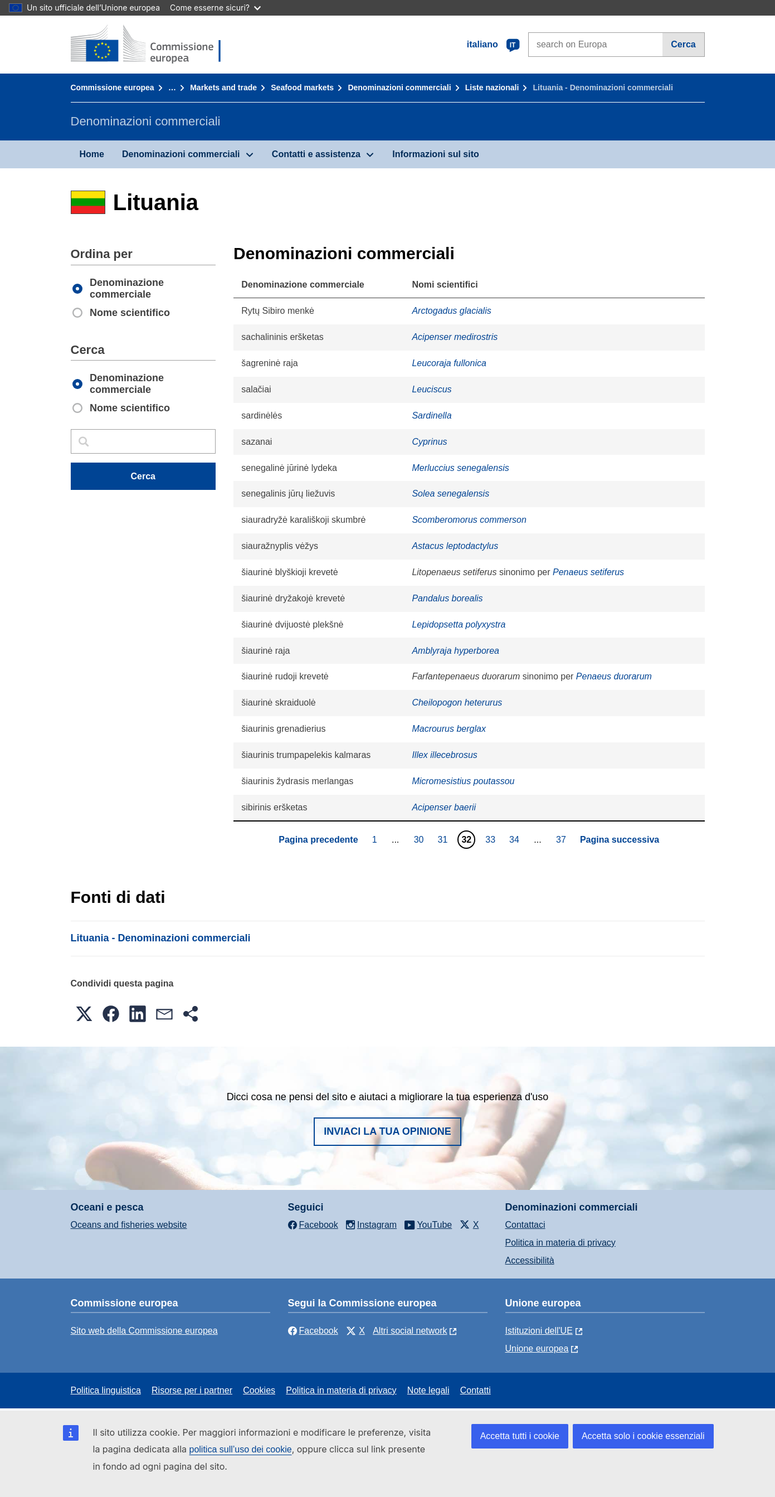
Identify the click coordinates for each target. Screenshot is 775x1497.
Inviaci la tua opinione (387, 1131)
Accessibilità (529, 1260)
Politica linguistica (106, 1390)
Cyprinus (429, 441)
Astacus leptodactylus (455, 546)
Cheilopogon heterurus (457, 702)
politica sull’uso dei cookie (240, 1449)
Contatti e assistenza (316, 154)
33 (491, 839)
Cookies (259, 1390)
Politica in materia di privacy (560, 1242)
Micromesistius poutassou (463, 781)
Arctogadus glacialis (451, 310)
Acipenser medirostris (455, 337)
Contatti (475, 1390)
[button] (84, 1014)
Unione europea (537, 1348)
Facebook (313, 1330)
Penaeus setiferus (588, 572)
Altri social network (410, 1330)
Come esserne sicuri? (215, 7)
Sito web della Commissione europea (144, 1330)
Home (92, 154)
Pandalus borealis (447, 598)
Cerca (683, 44)
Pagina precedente (318, 839)
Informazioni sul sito (435, 154)
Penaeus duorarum (614, 676)
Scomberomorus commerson (469, 519)
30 (420, 839)
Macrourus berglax (449, 728)
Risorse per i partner (192, 1390)
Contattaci (525, 1224)
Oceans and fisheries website (129, 1224)
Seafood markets (302, 87)
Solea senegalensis (450, 493)
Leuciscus (431, 389)
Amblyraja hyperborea (455, 650)
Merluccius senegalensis (460, 468)
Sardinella (431, 415)
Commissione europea (112, 87)
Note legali (428, 1390)
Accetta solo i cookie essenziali (643, 1436)
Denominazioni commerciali (399, 87)
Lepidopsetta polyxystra (458, 624)
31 (444, 839)
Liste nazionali (492, 87)
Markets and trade (223, 87)
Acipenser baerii (444, 807)
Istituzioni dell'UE (539, 1330)
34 (515, 839)
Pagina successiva (619, 839)
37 (562, 839)
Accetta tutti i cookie (519, 1436)
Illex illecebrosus (444, 755)
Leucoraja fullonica (449, 363)
